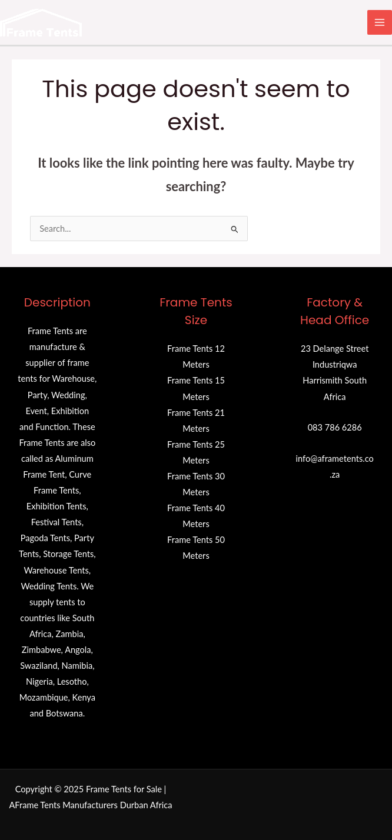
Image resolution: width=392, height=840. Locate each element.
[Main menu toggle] (379, 22)
